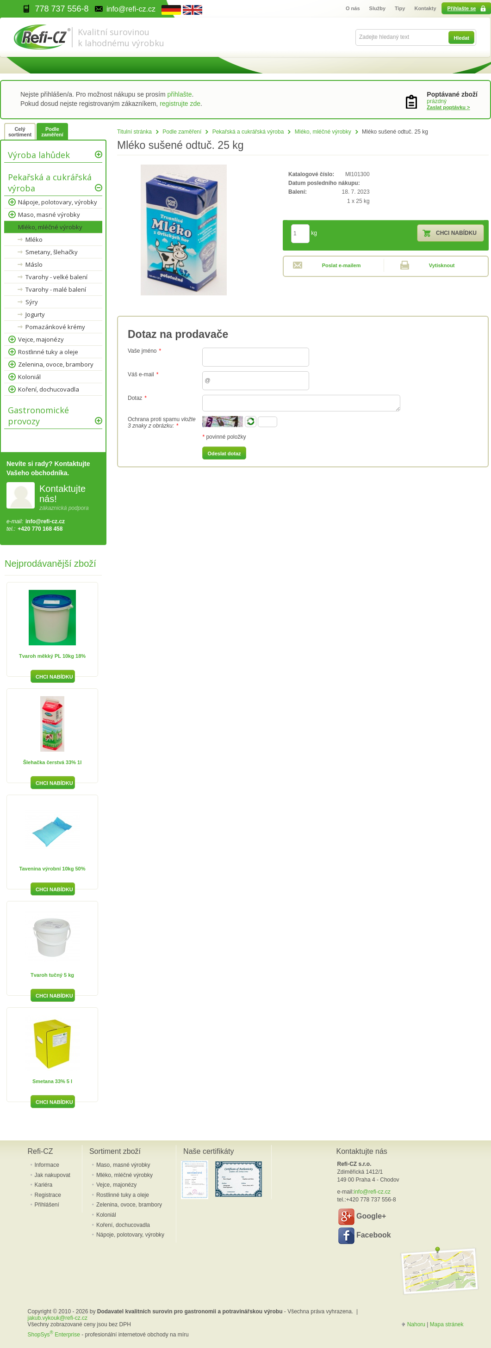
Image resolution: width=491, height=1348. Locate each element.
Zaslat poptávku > (448, 107)
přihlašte (180, 94)
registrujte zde (180, 103)
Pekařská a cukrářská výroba (248, 132)
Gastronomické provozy (38, 415)
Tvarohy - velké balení (56, 277)
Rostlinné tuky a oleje (48, 352)
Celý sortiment (19, 131)
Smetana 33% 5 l (52, 1081)
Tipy (400, 8)
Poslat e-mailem (341, 265)
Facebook (364, 1235)
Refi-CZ (40, 1151)
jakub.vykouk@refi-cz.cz (58, 1318)
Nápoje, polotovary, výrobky (57, 202)
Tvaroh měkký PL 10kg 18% (52, 656)
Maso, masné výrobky (49, 214)
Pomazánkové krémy (55, 327)
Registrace (48, 1195)
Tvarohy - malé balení (55, 289)
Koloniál (29, 377)
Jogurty (35, 314)
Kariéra (44, 1185)
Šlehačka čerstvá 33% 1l (52, 762)
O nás (353, 8)
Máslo (34, 264)
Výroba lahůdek (39, 154)
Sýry (31, 302)
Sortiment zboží (115, 1151)
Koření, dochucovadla (48, 389)
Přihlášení (47, 1204)
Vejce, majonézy (41, 339)
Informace (47, 1165)
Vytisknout (442, 265)
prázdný (437, 101)
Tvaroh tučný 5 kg (52, 975)
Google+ (362, 1216)
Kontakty (425, 8)
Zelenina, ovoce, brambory (55, 364)
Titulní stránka (134, 132)
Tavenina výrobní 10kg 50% (52, 868)
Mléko (34, 239)
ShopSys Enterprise (54, 1334)
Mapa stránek (447, 1324)
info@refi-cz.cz (45, 521)
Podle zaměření (181, 132)
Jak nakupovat (52, 1175)
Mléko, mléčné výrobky (323, 132)
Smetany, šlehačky (51, 252)
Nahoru (416, 1324)
